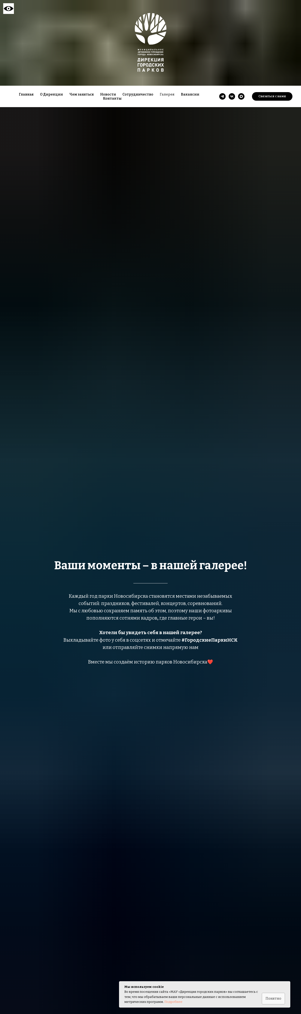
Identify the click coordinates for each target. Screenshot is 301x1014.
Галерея (167, 94)
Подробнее (173, 1002)
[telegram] (222, 96)
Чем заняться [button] (81, 94)
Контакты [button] (112, 98)
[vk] (232, 96)
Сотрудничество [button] (137, 94)
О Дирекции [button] (51, 94)
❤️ (210, 662)
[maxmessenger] (241, 96)
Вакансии (190, 94)
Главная (26, 94)
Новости (108, 94)
